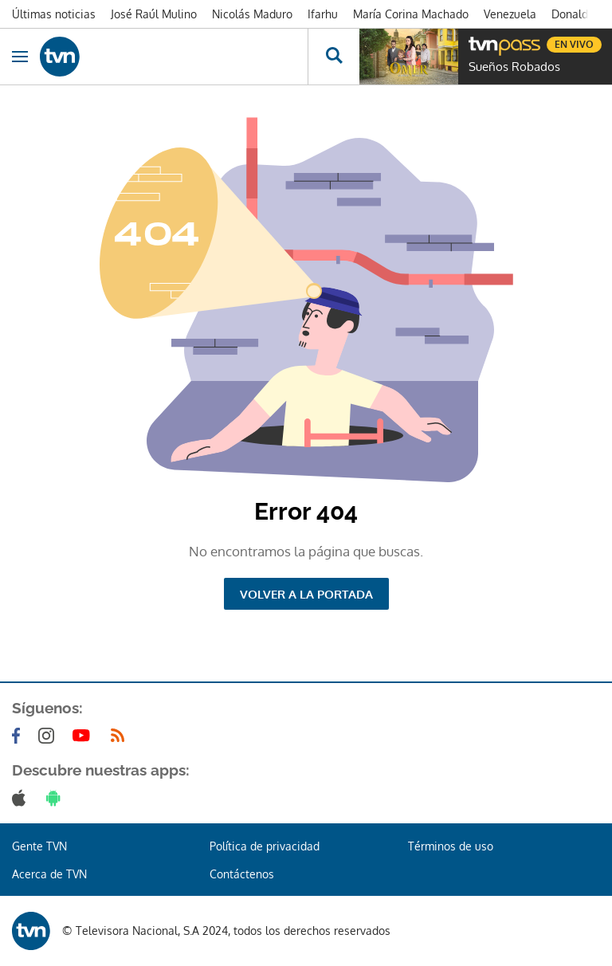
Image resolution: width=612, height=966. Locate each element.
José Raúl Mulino (154, 14)
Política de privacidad (265, 846)
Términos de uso (450, 846)
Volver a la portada (306, 594)
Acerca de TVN (49, 874)
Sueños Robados (514, 67)
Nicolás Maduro (252, 14)
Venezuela (510, 14)
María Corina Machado (411, 14)
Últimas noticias (54, 14)
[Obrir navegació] (20, 56)
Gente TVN (39, 846)
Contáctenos (242, 874)
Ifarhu (323, 14)
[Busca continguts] (333, 56)
